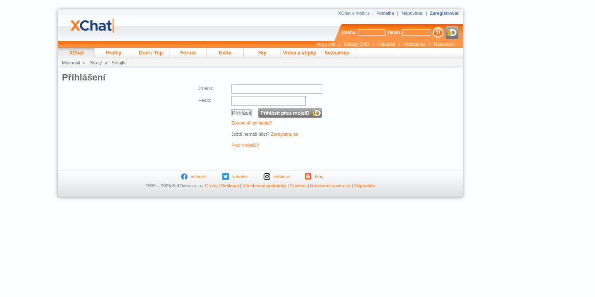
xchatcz (198, 176)
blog (319, 176)
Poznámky (414, 44)
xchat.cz (282, 176)
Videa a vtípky (299, 53)
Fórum (188, 53)
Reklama (230, 185)
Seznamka (336, 53)
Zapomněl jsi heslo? (251, 122)
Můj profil (326, 44)
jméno (348, 32)
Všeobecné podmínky (264, 185)
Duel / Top (151, 53)
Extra (225, 53)
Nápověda (412, 13)
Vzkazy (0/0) (356, 44)
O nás (211, 185)
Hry (262, 53)
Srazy (96, 62)
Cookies (298, 185)
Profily (113, 53)
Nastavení (444, 44)
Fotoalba (385, 13)
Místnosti (71, 62)
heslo (394, 32)
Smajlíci (120, 62)
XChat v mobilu (353, 13)
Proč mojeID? (245, 145)
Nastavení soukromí (330, 185)
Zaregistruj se (284, 134)
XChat (76, 53)
